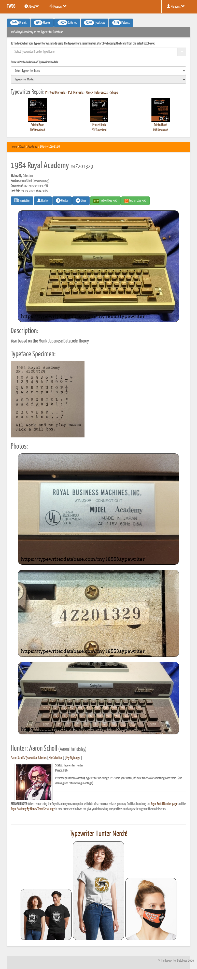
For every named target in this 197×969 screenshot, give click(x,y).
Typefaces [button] (94, 22)
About (31, 6)
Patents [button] (121, 22)
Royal (22, 146)
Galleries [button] (67, 22)
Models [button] (42, 22)
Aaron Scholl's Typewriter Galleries (29, 758)
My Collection (55, 758)
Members (176, 6)
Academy (32, 146)
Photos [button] (62, 200)
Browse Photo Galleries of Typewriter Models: (35, 62)
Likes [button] (81, 200)
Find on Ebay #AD (105, 201)
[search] (98, 70)
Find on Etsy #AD (135, 201)
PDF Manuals (76, 92)
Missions (58, 6)
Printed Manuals (55, 92)
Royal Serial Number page (164, 804)
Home (14, 146)
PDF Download (37, 130)
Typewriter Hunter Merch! (99, 833)
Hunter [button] (43, 200)
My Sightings (73, 758)
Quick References (97, 92)
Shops (114, 92)
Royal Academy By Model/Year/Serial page (33, 809)
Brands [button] (18, 22)
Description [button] (22, 200)
